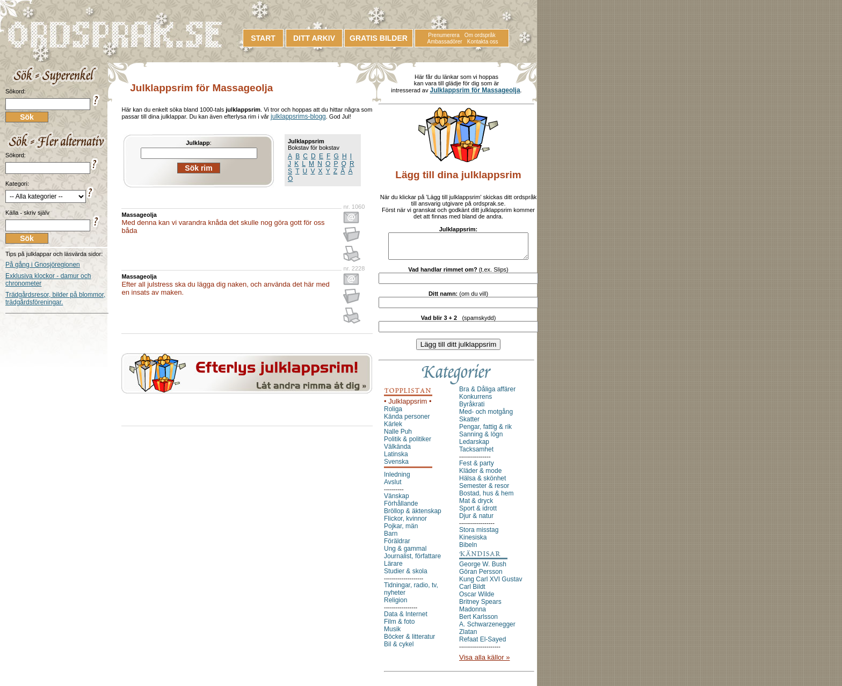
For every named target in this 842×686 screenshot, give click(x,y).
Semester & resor (484, 490)
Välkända (397, 451)
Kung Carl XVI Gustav (490, 584)
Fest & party (476, 468)
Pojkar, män (401, 531)
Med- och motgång (486, 416)
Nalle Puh (398, 436)
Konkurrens (475, 401)
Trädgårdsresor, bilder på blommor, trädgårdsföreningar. (55, 298)
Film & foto (399, 626)
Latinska (396, 459)
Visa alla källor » (484, 662)
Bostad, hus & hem (486, 498)
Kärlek (393, 429)
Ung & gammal (405, 553)
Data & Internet (405, 619)
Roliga (393, 414)
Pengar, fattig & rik (485, 431)
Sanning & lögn (481, 439)
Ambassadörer (444, 42)
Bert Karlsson (478, 621)
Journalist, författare (412, 561)
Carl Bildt (472, 591)
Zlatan (468, 636)
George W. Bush (482, 569)
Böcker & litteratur (409, 641)
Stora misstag (478, 534)
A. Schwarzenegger (487, 629)
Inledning (397, 479)
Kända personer (407, 421)
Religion (395, 605)
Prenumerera (443, 35)
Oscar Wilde (476, 599)
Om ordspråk (480, 35)
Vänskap (396, 501)
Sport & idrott (478, 513)
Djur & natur (476, 520)
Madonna (472, 614)
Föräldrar (397, 546)
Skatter (469, 424)
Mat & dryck (476, 505)
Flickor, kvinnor (405, 523)
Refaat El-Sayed (482, 644)
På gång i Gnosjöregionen (42, 264)
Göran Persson (481, 576)
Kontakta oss (482, 42)
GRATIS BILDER (379, 38)
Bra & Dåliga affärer (487, 394)
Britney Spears (480, 606)
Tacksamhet (476, 454)
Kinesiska (473, 542)
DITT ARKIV (314, 38)
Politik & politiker (407, 444)
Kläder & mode (480, 475)
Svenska (396, 466)
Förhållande (401, 508)
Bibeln (468, 549)
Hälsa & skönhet (482, 483)
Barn (390, 538)
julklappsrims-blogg (298, 116)
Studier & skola (405, 576)
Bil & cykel (398, 649)
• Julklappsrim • (408, 406)
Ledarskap (474, 446)
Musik (392, 634)
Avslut (392, 487)
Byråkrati (471, 409)
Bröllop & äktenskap (412, 516)
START (263, 38)
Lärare (393, 568)
